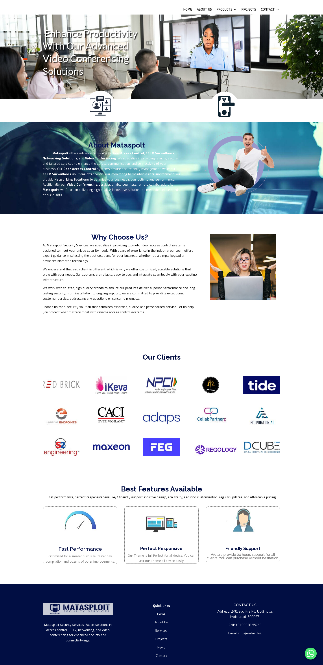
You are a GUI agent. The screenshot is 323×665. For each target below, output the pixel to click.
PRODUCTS (224, 10)
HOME (187, 10)
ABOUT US (204, 10)
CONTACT (268, 10)
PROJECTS (249, 10)
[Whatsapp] (311, 653)
